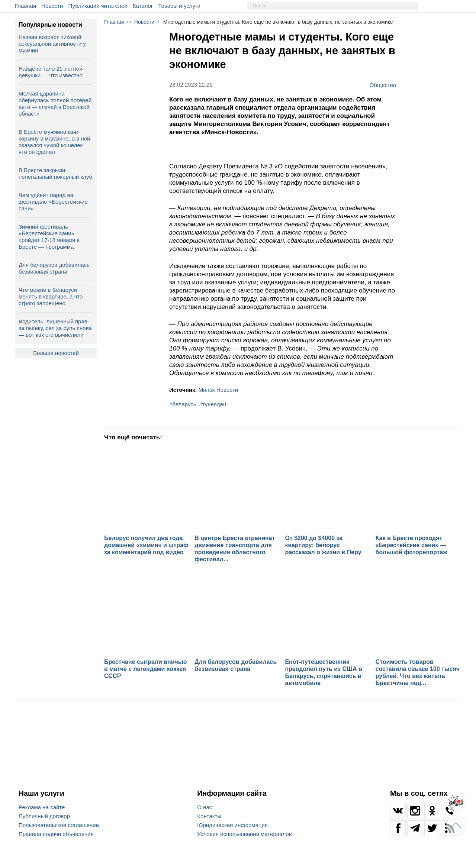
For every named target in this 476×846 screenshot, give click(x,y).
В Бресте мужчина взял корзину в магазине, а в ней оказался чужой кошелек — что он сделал (54, 142)
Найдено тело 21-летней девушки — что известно (51, 71)
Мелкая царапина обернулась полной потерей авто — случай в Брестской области (55, 103)
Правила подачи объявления (56, 834)
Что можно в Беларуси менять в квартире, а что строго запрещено (51, 296)
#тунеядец (212, 404)
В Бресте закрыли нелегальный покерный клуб (55, 173)
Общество (383, 85)
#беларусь (182, 404)
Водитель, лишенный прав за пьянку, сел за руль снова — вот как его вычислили (55, 328)
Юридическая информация (232, 825)
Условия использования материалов (244, 834)
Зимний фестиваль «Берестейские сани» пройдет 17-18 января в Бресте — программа (49, 236)
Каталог (143, 6)
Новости (52, 6)
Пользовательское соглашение (59, 825)
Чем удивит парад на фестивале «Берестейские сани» (53, 202)
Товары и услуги (179, 6)
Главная (25, 6)
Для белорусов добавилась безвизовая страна (54, 268)
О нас (204, 807)
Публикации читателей (98, 6)
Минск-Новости (218, 390)
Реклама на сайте (42, 807)
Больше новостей (56, 353)
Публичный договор (44, 816)
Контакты (209, 816)
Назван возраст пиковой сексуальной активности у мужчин (52, 44)
